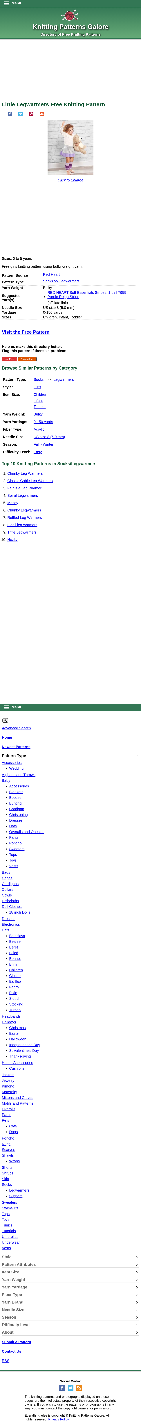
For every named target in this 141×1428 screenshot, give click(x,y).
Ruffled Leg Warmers (24, 518)
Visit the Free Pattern (26, 332)
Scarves (8, 1150)
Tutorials (9, 1231)
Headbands (11, 1016)
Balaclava (17, 936)
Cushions (16, 1068)
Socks (39, 379)
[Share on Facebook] (10, 115)
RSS (5, 1361)
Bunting (15, 803)
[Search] (5, 720)
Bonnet (15, 959)
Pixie (13, 993)
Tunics (7, 1225)
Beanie (15, 941)
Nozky (12, 540)
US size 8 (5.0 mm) (49, 437)
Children (40, 395)
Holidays (9, 1022)
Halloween (17, 1039)
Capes (7, 878)
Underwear (11, 1242)
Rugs (6, 1144)
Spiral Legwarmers (22, 495)
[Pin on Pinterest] (31, 115)
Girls (37, 387)
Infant (38, 401)
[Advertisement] (70, 72)
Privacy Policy (58, 1419)
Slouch (14, 998)
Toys (13, 860)
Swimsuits (10, 1208)
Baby (6, 780)
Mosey (12, 503)
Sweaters (16, 849)
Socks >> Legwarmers (61, 281)
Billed (13, 953)
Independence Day (24, 1045)
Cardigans (10, 884)
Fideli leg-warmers (22, 525)
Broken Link (27, 359)
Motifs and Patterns (17, 1103)
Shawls (8, 1155)
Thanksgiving (20, 1056)
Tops (13, 855)
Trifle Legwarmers (22, 532)
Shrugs (7, 1173)
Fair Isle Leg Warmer (24, 488)
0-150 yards (43, 422)
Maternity (9, 1092)
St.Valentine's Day (24, 1051)
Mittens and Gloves (17, 1098)
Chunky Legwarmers (24, 510)
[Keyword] (67, 715)
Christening (18, 815)
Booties (15, 798)
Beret (13, 947)
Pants (14, 837)
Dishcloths (10, 901)
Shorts (7, 1167)
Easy (38, 452)
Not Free (9, 359)
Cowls (7, 895)
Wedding (16, 768)
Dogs (13, 1132)
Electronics (11, 924)
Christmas (17, 1028)
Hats (13, 826)
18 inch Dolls (19, 912)
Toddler (40, 407)
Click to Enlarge (70, 180)
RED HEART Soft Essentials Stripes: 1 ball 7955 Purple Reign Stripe (86, 294)
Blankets (16, 792)
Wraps (14, 1161)
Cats (13, 1126)
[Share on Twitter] (20, 115)
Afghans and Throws (18, 775)
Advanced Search (16, 728)
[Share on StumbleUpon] (42, 115)
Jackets (8, 1075)
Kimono (8, 1086)
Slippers (15, 1196)
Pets (5, 1120)
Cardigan (16, 809)
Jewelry (8, 1080)
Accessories (12, 763)
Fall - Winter (43, 444)
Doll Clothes (12, 907)
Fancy (14, 987)
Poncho (15, 843)
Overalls (8, 1109)
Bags (6, 872)
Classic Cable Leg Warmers (30, 481)
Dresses (16, 820)
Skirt (5, 1179)
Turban (15, 1010)
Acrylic (39, 429)
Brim (13, 964)
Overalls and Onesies (26, 832)
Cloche (15, 976)
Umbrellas (10, 1237)
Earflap (15, 981)
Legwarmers (64, 379)
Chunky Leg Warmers (25, 473)
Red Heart (51, 274)
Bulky (38, 414)
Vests (13, 866)
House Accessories (17, 1063)
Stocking (16, 1004)
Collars (7, 889)
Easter (14, 1033)
